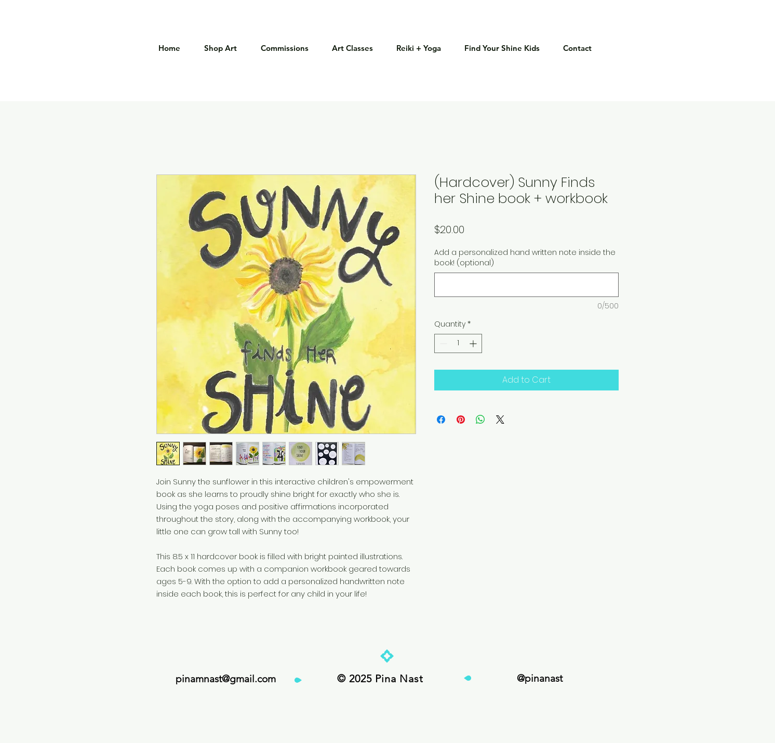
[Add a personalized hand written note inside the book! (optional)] (526, 284)
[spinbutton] (458, 343)
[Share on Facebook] (441, 419)
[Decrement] (442, 343)
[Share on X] (500, 419)
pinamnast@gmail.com (226, 679)
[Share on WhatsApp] (480, 419)
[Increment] (473, 343)
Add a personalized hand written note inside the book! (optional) (525, 258)
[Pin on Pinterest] (461, 419)
